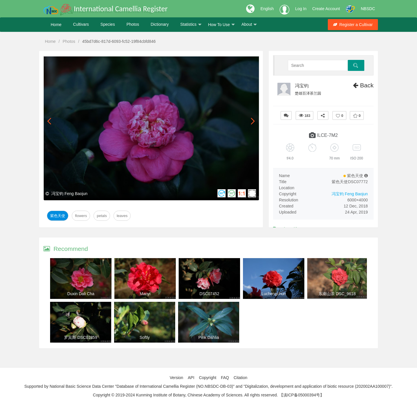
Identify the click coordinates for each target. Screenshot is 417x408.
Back (363, 85)
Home (56, 24)
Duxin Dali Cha (80, 293)
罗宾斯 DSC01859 (80, 337)
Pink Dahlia (208, 337)
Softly (145, 337)
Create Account (326, 8)
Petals (102, 216)
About (249, 24)
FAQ (225, 377)
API (191, 377)
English (267, 8)
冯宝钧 (302, 85)
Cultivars (81, 24)
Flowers (81, 216)
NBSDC (368, 8)
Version (176, 377)
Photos (133, 24)
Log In (300, 8)
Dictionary (160, 24)
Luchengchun (273, 293)
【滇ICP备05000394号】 (301, 395)
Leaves (122, 216)
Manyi (145, 293)
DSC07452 (210, 293)
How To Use (221, 24)
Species (107, 24)
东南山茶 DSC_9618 (337, 293)
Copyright (207, 377)
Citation (240, 377)
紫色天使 (57, 216)
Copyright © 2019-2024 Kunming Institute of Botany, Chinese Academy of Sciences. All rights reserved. (185, 395)
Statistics (190, 24)
